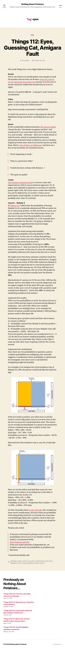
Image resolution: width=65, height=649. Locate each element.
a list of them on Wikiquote (30, 145)
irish (19, 563)
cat (29, 561)
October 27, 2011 (39, 60)
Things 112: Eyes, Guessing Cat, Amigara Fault (32, 47)
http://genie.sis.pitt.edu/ (19, 542)
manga (23, 563)
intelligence (14, 563)
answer (19, 561)
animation (13, 561)
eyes (46, 561)
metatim (26, 60)
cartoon (24, 561)
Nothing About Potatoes (32, 4)
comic (32, 561)
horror (50, 561)
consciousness (39, 561)
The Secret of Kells (48, 127)
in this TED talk (35, 510)
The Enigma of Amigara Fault (20, 182)
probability (29, 563)
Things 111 (14, 206)
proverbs (36, 563)
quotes (42, 563)
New (32, 35)
